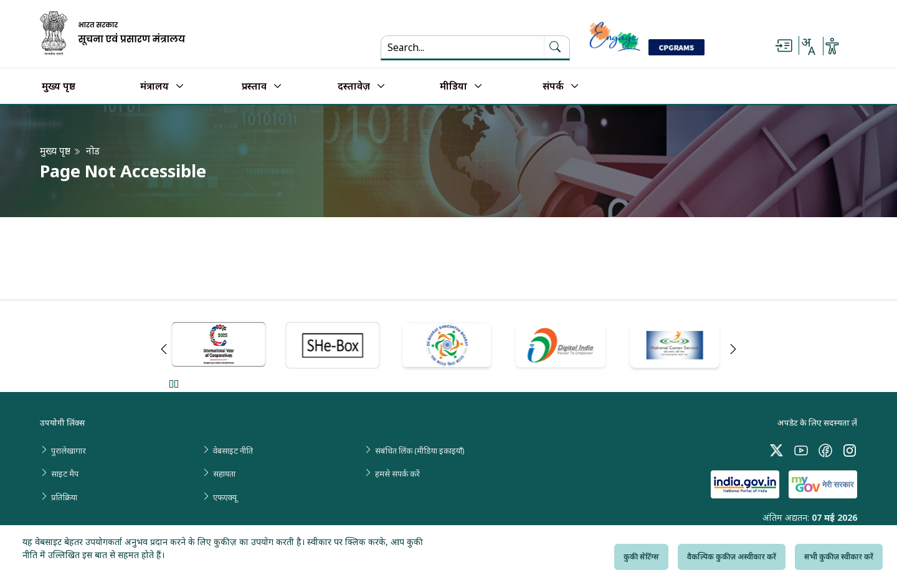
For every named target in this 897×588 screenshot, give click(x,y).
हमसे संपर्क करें (397, 473)
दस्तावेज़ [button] (354, 86)
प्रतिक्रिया (64, 497)
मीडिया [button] (453, 86)
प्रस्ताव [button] (254, 86)
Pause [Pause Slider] (173, 383)
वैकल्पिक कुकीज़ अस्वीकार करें (731, 556)
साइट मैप (64, 473)
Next (733, 349)
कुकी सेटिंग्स (641, 556)
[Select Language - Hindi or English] (808, 46)
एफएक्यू (225, 497)
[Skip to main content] (784, 46)
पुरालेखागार (68, 450)
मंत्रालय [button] (154, 86)
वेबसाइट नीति (233, 450)
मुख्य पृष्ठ (58, 86)
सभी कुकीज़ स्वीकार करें (838, 556)
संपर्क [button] (553, 86)
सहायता (224, 473)
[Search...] (462, 47)
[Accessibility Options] (832, 46)
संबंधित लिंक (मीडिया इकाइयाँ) (420, 450)
